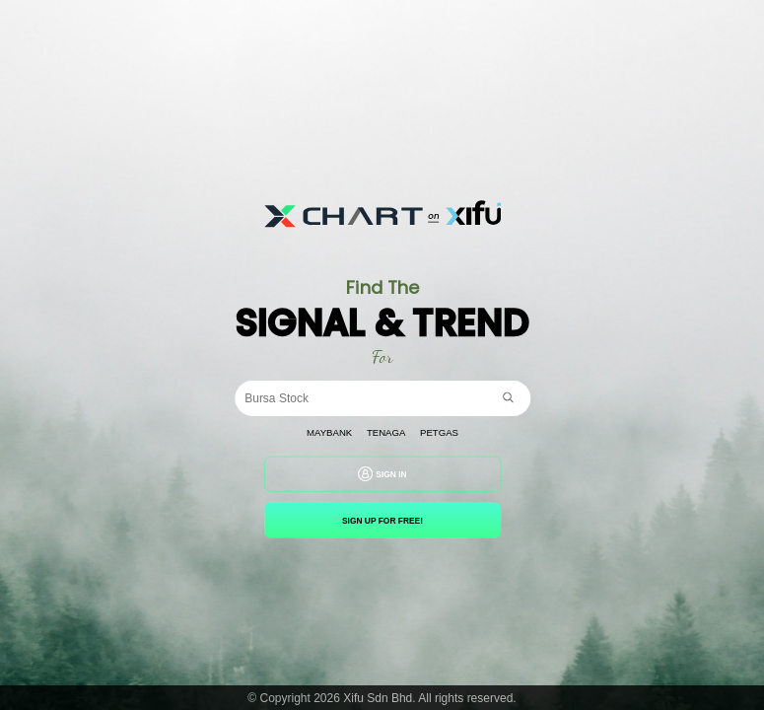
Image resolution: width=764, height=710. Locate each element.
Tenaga (385, 433)
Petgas (439, 433)
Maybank (328, 433)
